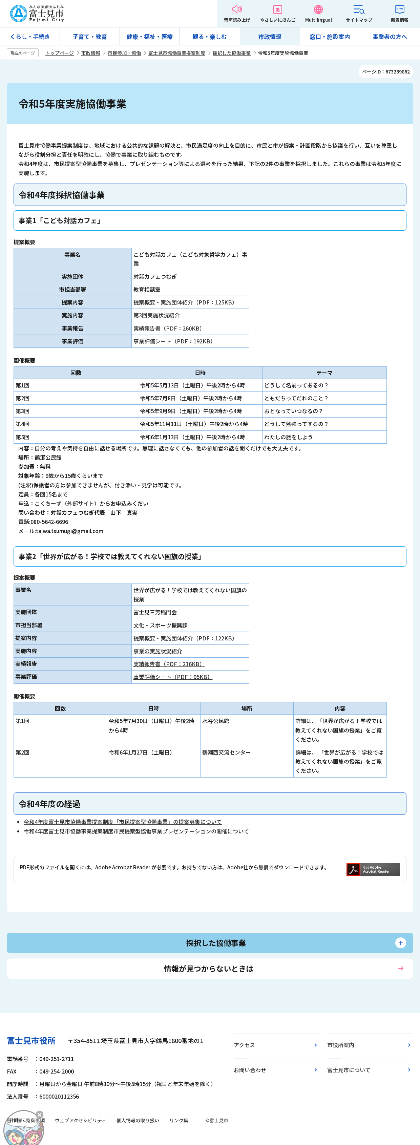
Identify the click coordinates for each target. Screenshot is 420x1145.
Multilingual (318, 20)
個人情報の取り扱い (138, 1120)
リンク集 (178, 1120)
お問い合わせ (250, 1070)
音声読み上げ (237, 20)
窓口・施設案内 (330, 36)
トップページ (59, 52)
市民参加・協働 (124, 52)
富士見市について (349, 1070)
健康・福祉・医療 (150, 36)
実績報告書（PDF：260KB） (169, 328)
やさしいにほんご (277, 20)
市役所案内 (340, 1045)
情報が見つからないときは (208, 968)
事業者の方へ (390, 36)
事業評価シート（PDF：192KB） (174, 341)
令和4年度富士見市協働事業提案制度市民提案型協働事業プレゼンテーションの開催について (136, 831)
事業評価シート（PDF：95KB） (173, 677)
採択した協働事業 (232, 52)
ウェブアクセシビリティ (80, 1120)
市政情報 (269, 36)
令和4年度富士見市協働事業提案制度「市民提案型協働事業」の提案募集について (123, 822)
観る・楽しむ (209, 36)
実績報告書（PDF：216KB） (169, 664)
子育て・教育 (89, 36)
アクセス (244, 1045)
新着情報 (399, 20)
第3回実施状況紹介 (156, 315)
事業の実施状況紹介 (157, 651)
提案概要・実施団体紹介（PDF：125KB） (185, 302)
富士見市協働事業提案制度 (176, 52)
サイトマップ (359, 20)
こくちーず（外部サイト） (67, 503)
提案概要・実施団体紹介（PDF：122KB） (185, 638)
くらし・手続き (30, 36)
